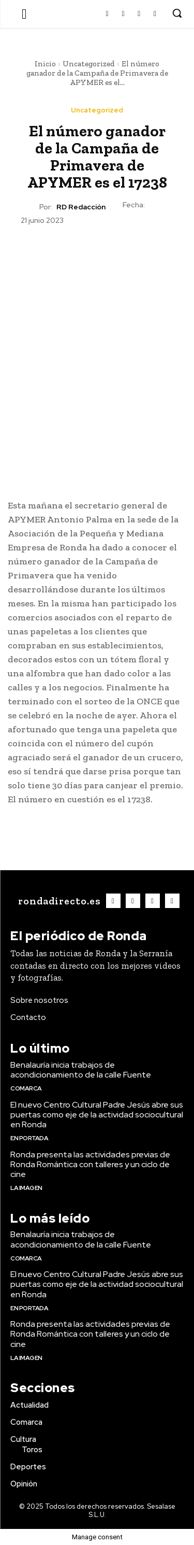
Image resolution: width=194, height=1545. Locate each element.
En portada (29, 1138)
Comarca (26, 1088)
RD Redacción (81, 207)
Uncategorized (89, 63)
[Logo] (58, 901)
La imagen (26, 1188)
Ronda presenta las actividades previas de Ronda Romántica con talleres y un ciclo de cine (90, 1164)
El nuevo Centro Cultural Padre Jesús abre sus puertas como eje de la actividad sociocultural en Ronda (96, 1114)
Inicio (45, 63)
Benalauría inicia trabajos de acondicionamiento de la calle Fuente (80, 1069)
